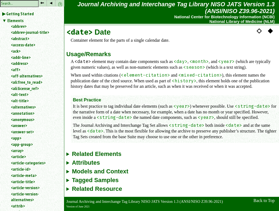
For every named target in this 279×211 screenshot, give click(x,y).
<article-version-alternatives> (25, 196)
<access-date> (23, 44)
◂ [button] (51, 3)
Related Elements (97, 154)
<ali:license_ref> (25, 88)
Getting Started (20, 13)
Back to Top (264, 200)
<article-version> (25, 187)
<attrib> (18, 206)
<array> (17, 150)
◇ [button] (259, 30)
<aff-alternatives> (27, 76)
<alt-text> (19, 94)
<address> (19, 63)
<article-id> (21, 169)
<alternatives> (23, 107)
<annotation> (22, 113)
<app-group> (22, 144)
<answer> (19, 125)
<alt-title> (20, 100)
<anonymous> (22, 119)
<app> (16, 138)
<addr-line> (21, 57)
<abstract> (20, 38)
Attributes (86, 162)
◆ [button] (270, 30)
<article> (18, 156)
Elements (15, 20)
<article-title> (23, 181)
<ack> (15, 51)
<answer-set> (22, 131)
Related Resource (97, 189)
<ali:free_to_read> (26, 82)
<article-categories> (28, 162)
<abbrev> (18, 26)
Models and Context (100, 171)
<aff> (15, 69)
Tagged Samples (95, 180)
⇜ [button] (42, 3)
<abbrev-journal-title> (30, 32)
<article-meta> (24, 175)
